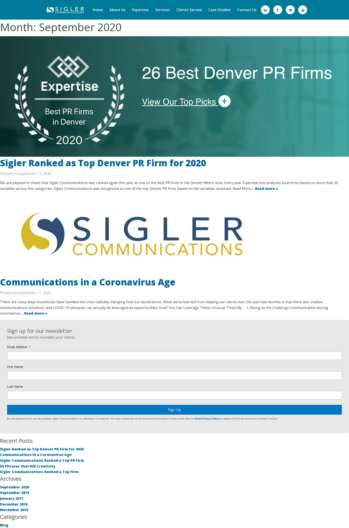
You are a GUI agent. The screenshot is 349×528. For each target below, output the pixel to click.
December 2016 (14, 504)
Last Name (15, 386)
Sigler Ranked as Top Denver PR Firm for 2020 (103, 163)
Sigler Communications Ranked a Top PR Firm (42, 460)
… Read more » (264, 188)
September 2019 (14, 492)
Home (98, 9)
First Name (15, 366)
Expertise (140, 9)
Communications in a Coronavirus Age (87, 282)
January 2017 (11, 498)
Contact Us (246, 9)
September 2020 (14, 487)
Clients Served (189, 9)
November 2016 (14, 509)
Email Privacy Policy (207, 418)
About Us (118, 9)
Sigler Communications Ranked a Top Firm (39, 471)
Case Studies (219, 9)
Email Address (17, 347)
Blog (4, 525)
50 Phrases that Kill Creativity (27, 466)
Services (162, 9)
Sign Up (174, 409)
